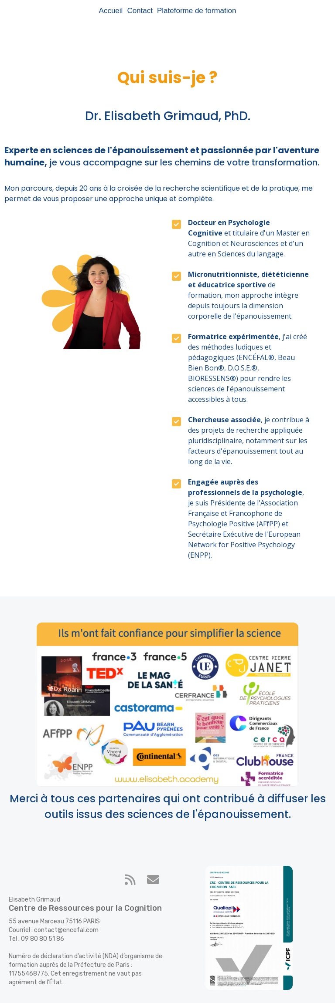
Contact (140, 11)
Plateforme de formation (196, 11)
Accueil (111, 11)
